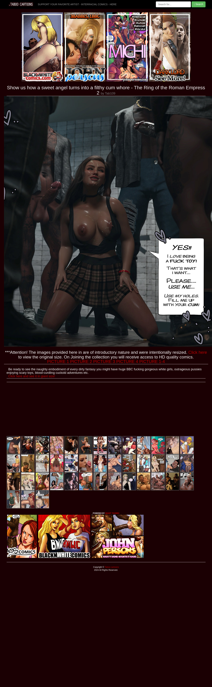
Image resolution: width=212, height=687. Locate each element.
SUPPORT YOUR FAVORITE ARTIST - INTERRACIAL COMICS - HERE (77, 4)
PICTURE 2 (81, 361)
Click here (197, 352)
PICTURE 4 (127, 361)
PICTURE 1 (58, 361)
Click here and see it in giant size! (31, 376)
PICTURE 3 (104, 361)
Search (198, 4)
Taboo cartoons (111, 567)
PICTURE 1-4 (152, 361)
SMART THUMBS (112, 513)
